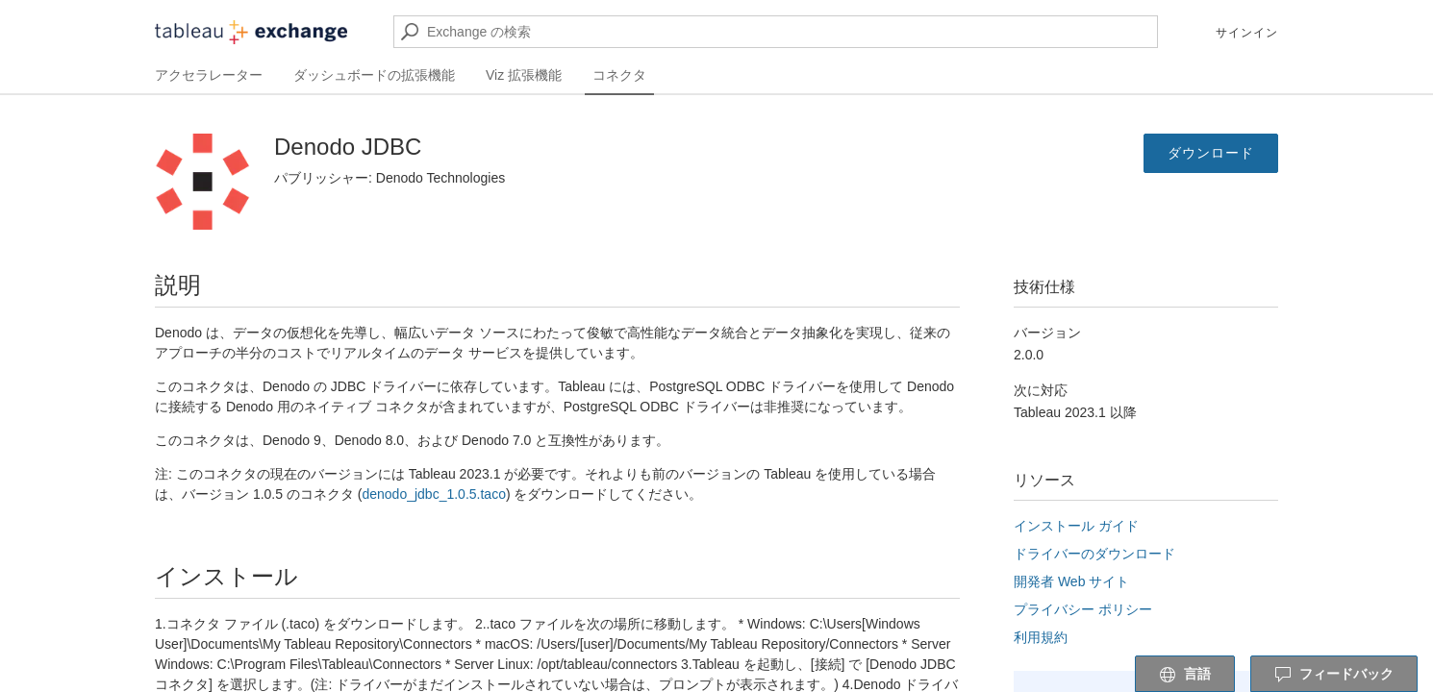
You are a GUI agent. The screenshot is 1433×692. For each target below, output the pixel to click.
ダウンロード (1211, 153)
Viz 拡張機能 (524, 75)
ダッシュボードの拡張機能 (374, 75)
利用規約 (1041, 637)
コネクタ (619, 75)
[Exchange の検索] (775, 31)
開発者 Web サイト (1071, 581)
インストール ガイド (1076, 525)
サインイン (1247, 32)
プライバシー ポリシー (1083, 609)
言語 (1185, 674)
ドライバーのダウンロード (1094, 553)
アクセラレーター (209, 75)
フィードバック (1334, 674)
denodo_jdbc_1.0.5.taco (433, 494)
